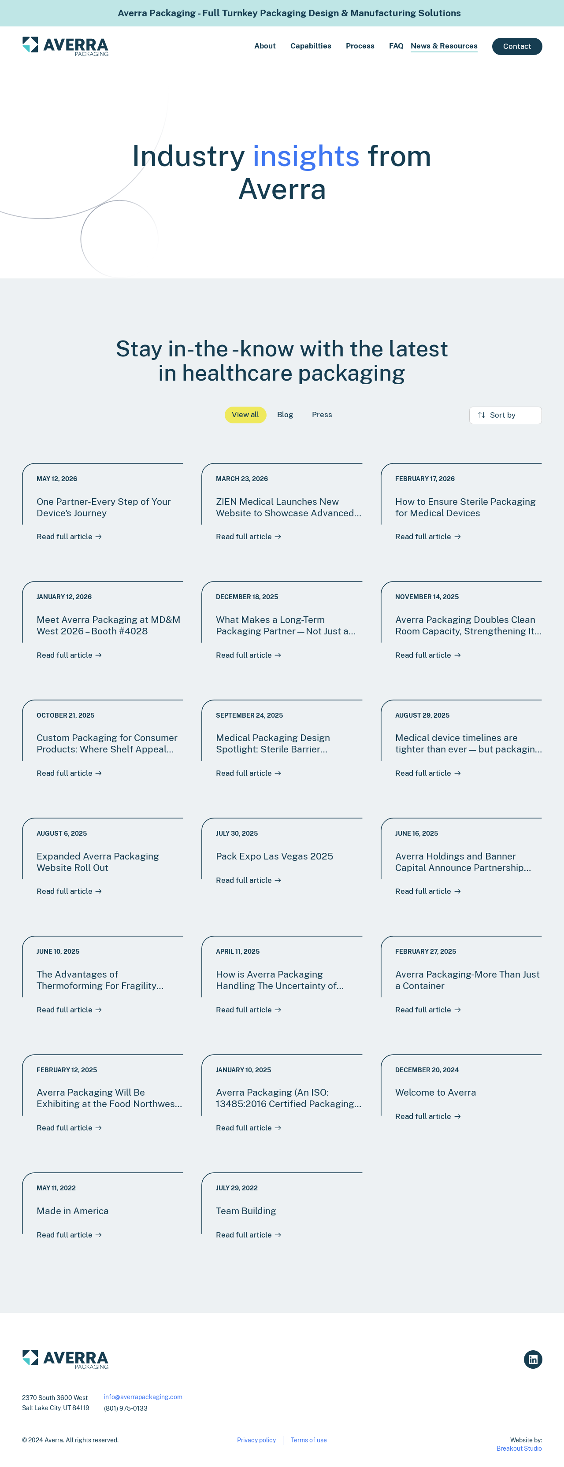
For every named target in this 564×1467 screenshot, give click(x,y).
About (265, 45)
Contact (517, 46)
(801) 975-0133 (126, 1408)
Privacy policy (256, 1440)
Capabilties (310, 45)
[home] (65, 46)
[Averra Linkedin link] (533, 1359)
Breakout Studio (519, 1448)
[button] (303, 46)
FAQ (396, 45)
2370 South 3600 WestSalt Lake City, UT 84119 (55, 1402)
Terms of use (309, 1440)
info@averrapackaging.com (143, 1396)
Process (360, 45)
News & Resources (444, 45)
